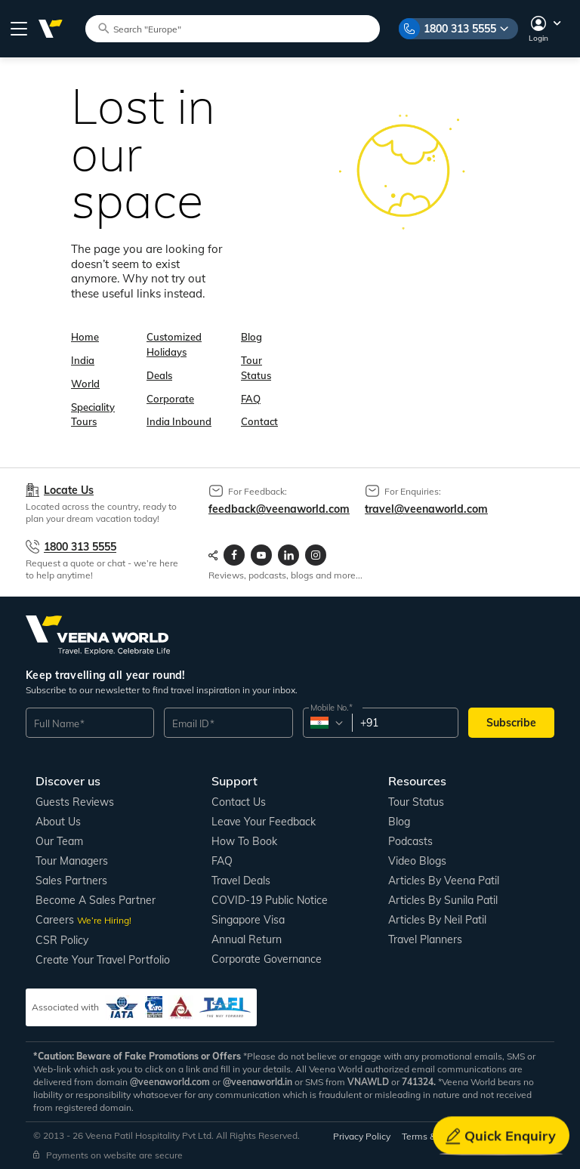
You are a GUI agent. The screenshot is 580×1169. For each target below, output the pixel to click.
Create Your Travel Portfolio (102, 960)
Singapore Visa (248, 920)
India (82, 360)
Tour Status (416, 802)
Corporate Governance (266, 959)
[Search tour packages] (239, 27)
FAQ (251, 399)
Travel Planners (425, 939)
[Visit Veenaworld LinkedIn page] (288, 555)
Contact (259, 421)
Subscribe (511, 722)
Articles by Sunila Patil (443, 900)
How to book (244, 841)
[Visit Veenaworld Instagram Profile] (315, 555)
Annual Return (246, 939)
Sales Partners (71, 880)
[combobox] (326, 723)
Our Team (59, 841)
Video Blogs (417, 861)
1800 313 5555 (460, 28)
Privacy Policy (361, 1136)
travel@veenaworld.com (426, 509)
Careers (83, 920)
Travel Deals (240, 880)
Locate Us (69, 490)
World (85, 384)
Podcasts (410, 841)
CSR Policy (61, 940)
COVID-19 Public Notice (269, 900)
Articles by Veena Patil (443, 880)
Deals (159, 375)
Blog (251, 337)
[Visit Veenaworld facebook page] (234, 555)
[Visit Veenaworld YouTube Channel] (261, 555)
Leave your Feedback (263, 821)
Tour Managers (71, 861)
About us (58, 821)
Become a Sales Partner (95, 900)
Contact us (238, 802)
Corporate (170, 399)
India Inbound (179, 421)
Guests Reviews (74, 802)
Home (85, 337)
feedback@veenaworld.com (279, 509)
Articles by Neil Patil (437, 920)
